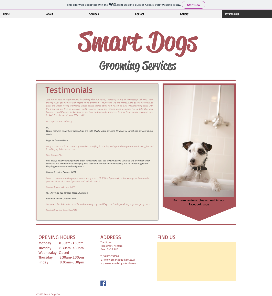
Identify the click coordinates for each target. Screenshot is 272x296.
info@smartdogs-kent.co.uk (119, 259)
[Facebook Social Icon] (103, 283)
